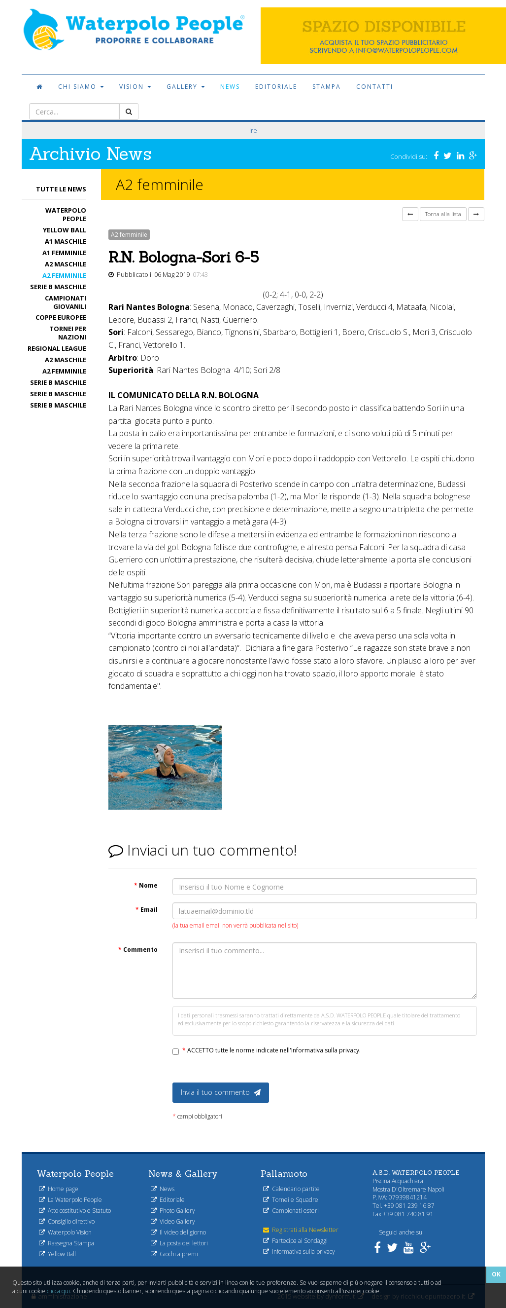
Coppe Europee (60, 317)
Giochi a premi (174, 1254)
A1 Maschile (65, 241)
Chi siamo (81, 86)
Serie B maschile (58, 286)
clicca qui (58, 1291)
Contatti (374, 86)
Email (146, 909)
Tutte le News (61, 189)
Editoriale (276, 86)
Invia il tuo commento (221, 1092)
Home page (58, 1189)
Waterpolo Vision (65, 1232)
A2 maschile (65, 264)
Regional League (57, 348)
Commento (138, 949)
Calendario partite (291, 1189)
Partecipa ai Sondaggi (295, 1240)
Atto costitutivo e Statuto (75, 1210)
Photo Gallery (173, 1210)
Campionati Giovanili (65, 302)
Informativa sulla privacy (299, 1251)
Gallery (186, 86)
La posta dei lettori (179, 1243)
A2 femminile (64, 275)
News (230, 86)
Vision (135, 86)
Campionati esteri (291, 1210)
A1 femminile (64, 252)
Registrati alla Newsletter (300, 1230)
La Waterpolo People (70, 1200)
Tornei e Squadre (290, 1200)
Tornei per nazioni (67, 332)
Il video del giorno (178, 1232)
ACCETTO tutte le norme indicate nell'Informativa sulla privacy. (271, 1050)
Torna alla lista (443, 214)
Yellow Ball (64, 229)
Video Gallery (173, 1221)
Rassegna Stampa (66, 1243)
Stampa (326, 86)
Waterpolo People (65, 214)
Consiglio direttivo (67, 1221)
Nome (146, 885)
